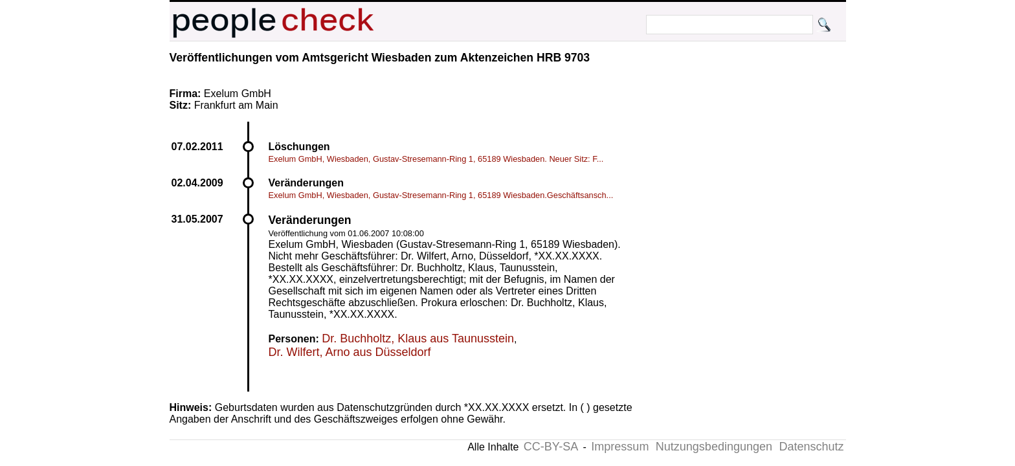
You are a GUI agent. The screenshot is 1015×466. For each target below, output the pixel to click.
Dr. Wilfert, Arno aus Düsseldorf (350, 352)
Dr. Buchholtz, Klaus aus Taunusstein (418, 338)
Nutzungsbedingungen (714, 446)
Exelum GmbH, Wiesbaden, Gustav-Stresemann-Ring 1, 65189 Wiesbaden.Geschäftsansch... (441, 195)
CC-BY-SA (551, 446)
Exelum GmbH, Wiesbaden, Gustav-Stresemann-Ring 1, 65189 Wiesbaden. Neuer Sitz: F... (436, 159)
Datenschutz (811, 446)
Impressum (620, 446)
